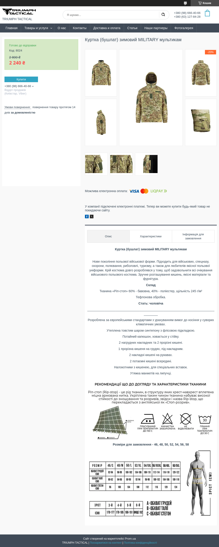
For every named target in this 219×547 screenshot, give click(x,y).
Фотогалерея (183, 28)
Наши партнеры (155, 28)
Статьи (132, 28)
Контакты (79, 28)
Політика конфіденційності (140, 542)
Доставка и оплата (106, 28)
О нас (62, 28)
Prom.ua (130, 538)
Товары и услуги (36, 28)
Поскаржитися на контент (106, 542)
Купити (21, 79)
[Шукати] (163, 15)
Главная (11, 28)
